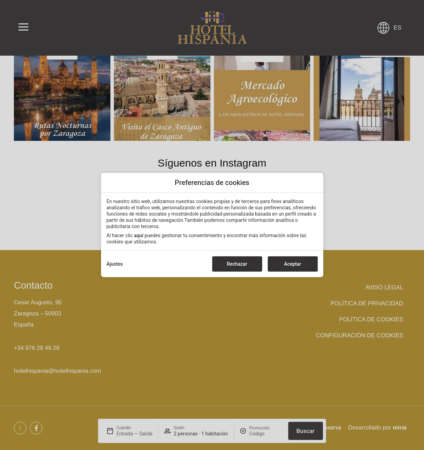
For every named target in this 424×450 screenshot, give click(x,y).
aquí (138, 235)
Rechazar (237, 264)
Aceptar (292, 264)
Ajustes (115, 264)
